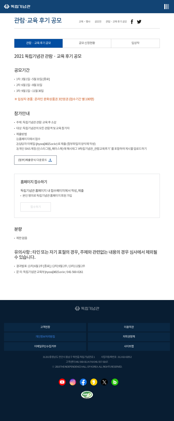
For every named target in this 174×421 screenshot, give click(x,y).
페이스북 (83, 382)
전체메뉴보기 (166, 6)
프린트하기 (157, 21)
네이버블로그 (114, 382)
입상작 (135, 43)
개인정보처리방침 (45, 336)
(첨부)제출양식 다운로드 (35, 160)
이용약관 (129, 327)
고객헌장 (45, 327)
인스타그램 (72, 382)
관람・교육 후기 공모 (38, 43)
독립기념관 (17, 6)
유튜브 (62, 382)
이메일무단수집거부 (45, 346)
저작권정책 (129, 336)
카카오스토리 (93, 382)
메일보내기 (148, 21)
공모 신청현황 (87, 43)
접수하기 (35, 207)
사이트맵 (129, 346)
